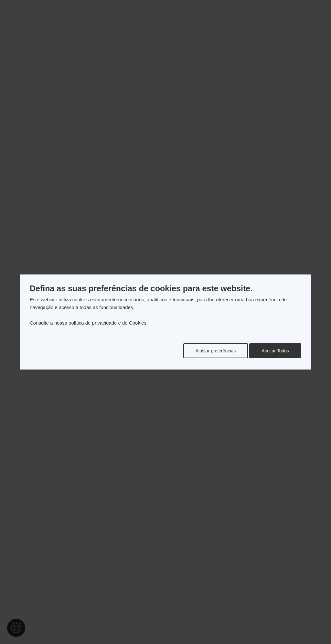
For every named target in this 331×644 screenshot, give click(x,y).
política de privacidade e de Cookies (107, 323)
